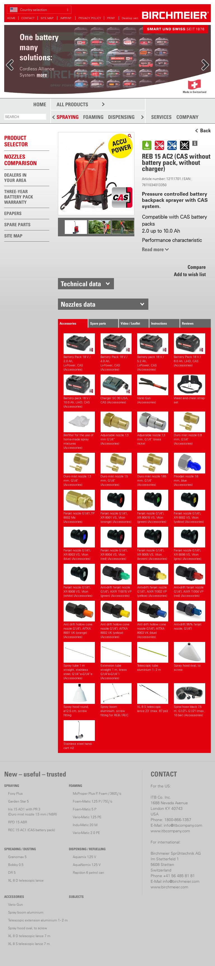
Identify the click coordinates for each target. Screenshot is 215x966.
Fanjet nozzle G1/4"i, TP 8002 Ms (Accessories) (79, 507)
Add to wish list (190, 274)
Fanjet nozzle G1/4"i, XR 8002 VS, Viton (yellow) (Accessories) (189, 507)
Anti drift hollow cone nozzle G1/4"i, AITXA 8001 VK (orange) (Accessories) (79, 620)
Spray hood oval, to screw (189, 657)
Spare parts (98, 323)
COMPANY (187, 117)
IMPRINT (66, 18)
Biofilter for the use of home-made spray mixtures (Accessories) (79, 431)
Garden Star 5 (18, 801)
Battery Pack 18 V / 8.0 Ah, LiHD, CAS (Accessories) (189, 350)
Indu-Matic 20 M (85, 825)
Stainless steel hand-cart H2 (79, 735)
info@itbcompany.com (183, 825)
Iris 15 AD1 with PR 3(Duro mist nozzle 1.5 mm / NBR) (32, 811)
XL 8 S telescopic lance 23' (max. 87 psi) (152, 698)
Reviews (187, 323)
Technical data (81, 284)
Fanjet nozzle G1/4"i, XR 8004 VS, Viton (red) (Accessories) (116, 544)
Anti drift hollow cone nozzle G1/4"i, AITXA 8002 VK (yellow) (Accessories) (116, 620)
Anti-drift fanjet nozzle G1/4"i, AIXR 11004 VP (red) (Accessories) (189, 581)
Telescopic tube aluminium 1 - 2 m (152, 657)
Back (205, 130)
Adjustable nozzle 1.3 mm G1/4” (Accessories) (116, 428)
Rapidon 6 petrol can (88, 872)
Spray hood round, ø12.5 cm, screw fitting (79, 700)
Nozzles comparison (20, 160)
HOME (11, 18)
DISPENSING (121, 117)
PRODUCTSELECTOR (16, 141)
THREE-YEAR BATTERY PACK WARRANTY (18, 197)
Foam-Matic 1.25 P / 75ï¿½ (92, 801)
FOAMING (93, 117)
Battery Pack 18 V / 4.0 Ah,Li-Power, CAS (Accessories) (116, 352)
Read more (153, 249)
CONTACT (28, 18)
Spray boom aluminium (25, 912)
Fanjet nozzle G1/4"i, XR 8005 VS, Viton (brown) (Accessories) (152, 544)
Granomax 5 (17, 857)
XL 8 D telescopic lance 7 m (29, 936)
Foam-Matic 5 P (84, 809)
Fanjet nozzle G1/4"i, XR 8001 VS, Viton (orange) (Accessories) (116, 507)
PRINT (111, 18)
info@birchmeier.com (181, 881)
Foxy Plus (15, 793)
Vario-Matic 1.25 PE (87, 817)
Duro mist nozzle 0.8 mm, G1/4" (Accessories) (189, 428)
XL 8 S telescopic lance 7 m (29, 944)
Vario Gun (15, 904)
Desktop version (132, 18)
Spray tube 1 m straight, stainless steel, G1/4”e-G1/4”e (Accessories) (79, 661)
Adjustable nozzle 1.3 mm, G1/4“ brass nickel (152, 428)
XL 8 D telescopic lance (26, 880)
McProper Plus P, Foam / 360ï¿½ (97, 793)
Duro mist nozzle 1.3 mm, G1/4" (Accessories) (79, 470)
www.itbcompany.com (170, 830)
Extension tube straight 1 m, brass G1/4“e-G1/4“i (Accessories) (116, 661)
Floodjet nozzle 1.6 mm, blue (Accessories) (189, 470)
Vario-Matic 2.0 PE (86, 833)
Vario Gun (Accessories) (152, 389)
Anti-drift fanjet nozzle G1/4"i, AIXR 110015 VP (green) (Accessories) (116, 581)
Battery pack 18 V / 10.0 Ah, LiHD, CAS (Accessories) (79, 391)
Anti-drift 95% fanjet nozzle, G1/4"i (189, 615)
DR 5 (12, 872)
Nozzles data (78, 304)
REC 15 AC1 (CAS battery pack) (31, 830)
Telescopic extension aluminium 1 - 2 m (38, 920)
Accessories (68, 323)
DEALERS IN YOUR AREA (15, 177)
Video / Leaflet (130, 323)
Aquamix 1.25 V (84, 857)
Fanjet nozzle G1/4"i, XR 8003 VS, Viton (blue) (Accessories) (79, 544)
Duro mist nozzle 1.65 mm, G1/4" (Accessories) (152, 470)
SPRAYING (68, 117)
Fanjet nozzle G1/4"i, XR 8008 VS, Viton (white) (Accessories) (79, 581)
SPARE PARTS (17, 224)
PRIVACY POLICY (89, 18)
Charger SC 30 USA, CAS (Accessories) (116, 389)
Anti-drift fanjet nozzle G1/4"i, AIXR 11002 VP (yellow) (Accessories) (152, 581)
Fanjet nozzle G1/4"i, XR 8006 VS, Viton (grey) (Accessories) (189, 544)
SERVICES (161, 117)
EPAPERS (13, 213)
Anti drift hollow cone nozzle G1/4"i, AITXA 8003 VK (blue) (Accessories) (152, 620)
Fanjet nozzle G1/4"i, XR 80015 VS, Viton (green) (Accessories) (152, 507)
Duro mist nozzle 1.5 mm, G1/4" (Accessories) (116, 470)
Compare (197, 267)
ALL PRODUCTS (72, 104)
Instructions (159, 323)
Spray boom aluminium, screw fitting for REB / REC (116, 700)
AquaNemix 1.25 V (87, 865)
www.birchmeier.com (169, 886)
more (42, 75)
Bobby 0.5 (16, 865)
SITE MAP (47, 18)
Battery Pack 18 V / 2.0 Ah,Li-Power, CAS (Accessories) (79, 352)
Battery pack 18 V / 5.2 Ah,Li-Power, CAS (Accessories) (152, 352)
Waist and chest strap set (189, 389)
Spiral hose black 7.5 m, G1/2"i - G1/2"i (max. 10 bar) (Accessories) (189, 700)
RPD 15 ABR (17, 822)
